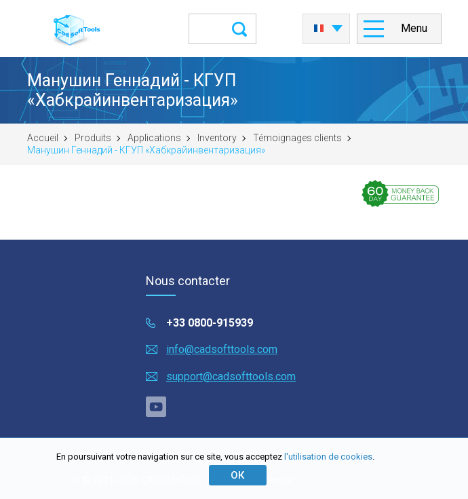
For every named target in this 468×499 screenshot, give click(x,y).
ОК (237, 475)
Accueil (42, 137)
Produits (93, 137)
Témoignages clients (297, 137)
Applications (154, 137)
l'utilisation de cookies (328, 456)
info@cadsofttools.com (221, 349)
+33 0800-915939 (209, 322)
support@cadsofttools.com (231, 376)
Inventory (217, 137)
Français (318, 28)
